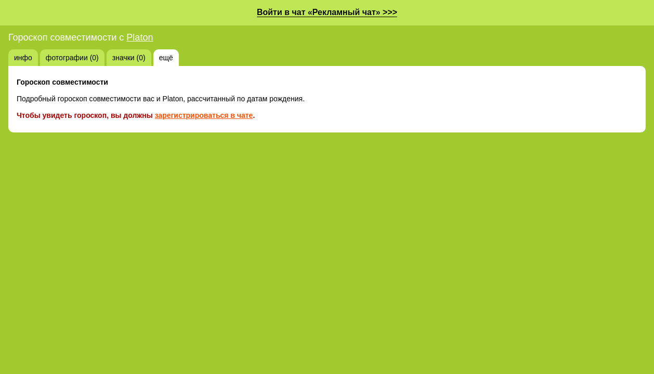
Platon (139, 37)
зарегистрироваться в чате (204, 115)
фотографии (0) (72, 58)
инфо (23, 58)
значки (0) (129, 58)
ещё (166, 58)
